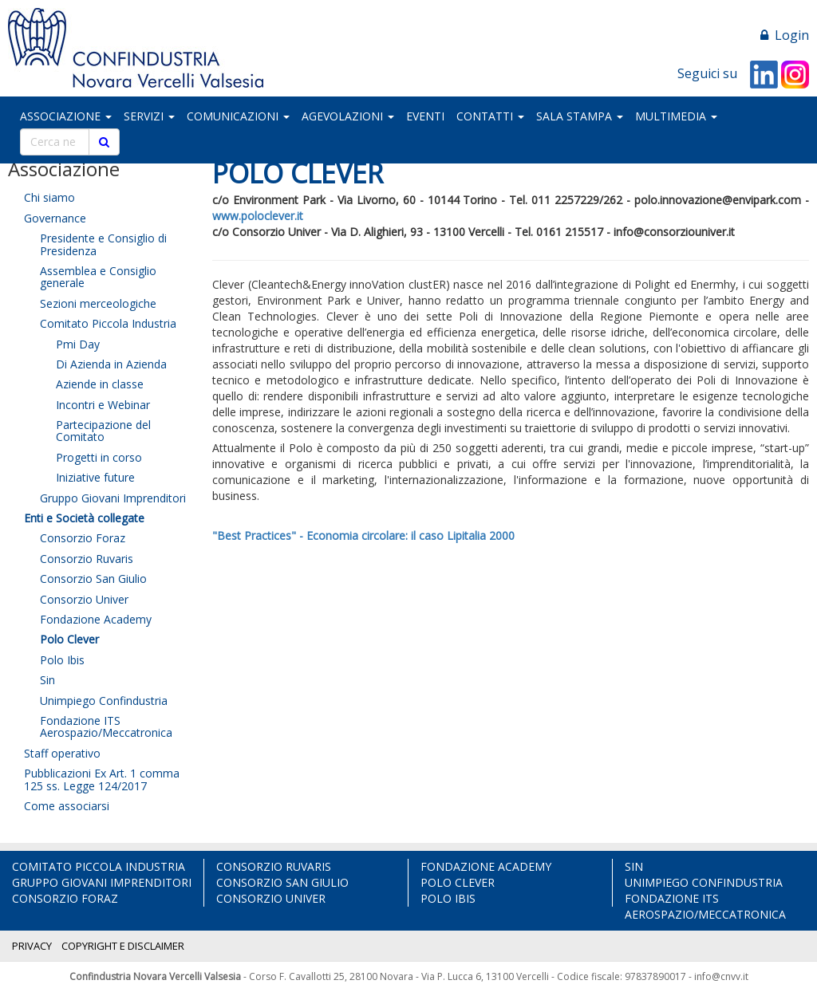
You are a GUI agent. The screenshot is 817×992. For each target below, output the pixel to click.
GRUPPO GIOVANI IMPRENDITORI (101, 882)
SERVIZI (149, 116)
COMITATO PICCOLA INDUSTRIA (98, 866)
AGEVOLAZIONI (348, 116)
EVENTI (425, 116)
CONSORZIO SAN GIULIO (282, 882)
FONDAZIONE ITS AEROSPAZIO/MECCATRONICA (705, 906)
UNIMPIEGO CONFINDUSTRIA (704, 882)
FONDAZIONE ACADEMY (485, 866)
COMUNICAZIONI (238, 116)
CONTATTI (490, 116)
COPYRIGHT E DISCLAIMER (122, 946)
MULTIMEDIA (676, 116)
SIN (634, 866)
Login (784, 35)
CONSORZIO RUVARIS (273, 866)
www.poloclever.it (257, 215)
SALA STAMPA (579, 116)
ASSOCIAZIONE (66, 116)
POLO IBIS (448, 898)
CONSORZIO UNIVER (271, 898)
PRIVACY (32, 946)
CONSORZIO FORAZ (65, 898)
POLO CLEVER (457, 882)
